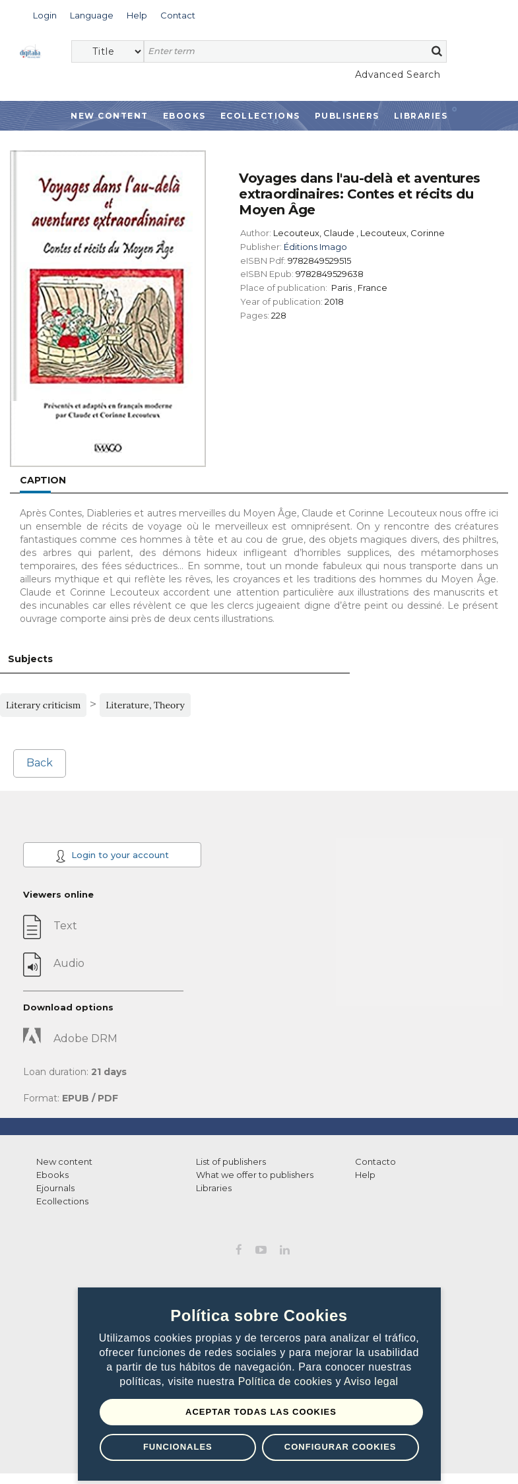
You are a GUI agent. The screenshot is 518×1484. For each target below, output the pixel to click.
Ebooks (184, 116)
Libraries (421, 116)
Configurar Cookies (340, 1447)
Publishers (347, 116)
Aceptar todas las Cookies (261, 1412)
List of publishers (231, 1161)
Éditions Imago (315, 246)
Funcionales (177, 1447)
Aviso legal (371, 1381)
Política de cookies (287, 1381)
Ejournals (55, 1188)
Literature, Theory (145, 705)
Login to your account (112, 856)
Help (365, 1174)
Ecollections (260, 116)
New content (64, 1161)
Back (39, 763)
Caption (43, 480)
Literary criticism (43, 705)
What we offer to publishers (254, 1174)
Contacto (375, 1161)
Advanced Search (398, 74)
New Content (109, 116)
